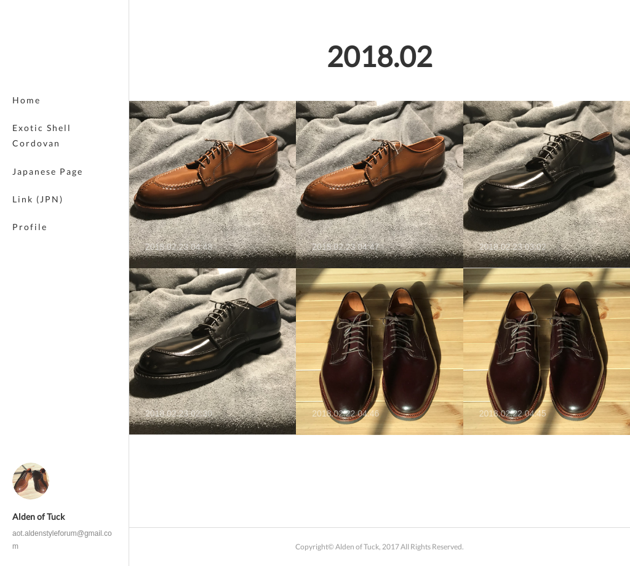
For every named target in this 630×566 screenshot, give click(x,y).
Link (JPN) (37, 199)
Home (26, 100)
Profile (29, 226)
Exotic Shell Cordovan (41, 135)
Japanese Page (47, 171)
